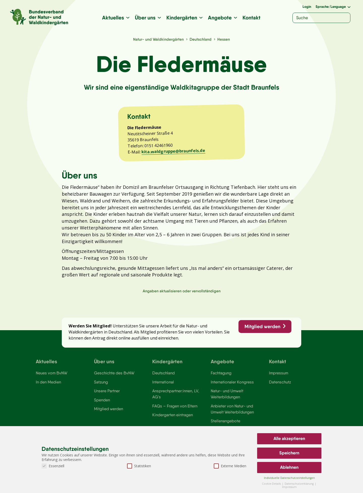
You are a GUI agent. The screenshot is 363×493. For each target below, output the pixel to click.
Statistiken (139, 465)
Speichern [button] (289, 453)
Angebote (220, 17)
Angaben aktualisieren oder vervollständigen (181, 292)
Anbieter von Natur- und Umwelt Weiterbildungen (232, 411)
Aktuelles (113, 17)
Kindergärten (181, 17)
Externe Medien (230, 465)
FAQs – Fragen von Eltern (174, 408)
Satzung (101, 383)
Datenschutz (280, 383)
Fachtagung (221, 374)
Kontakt (251, 17)
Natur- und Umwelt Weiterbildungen (227, 396)
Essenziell (53, 465)
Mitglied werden (262, 328)
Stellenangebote (225, 423)
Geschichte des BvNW (114, 374)
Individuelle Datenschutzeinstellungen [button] (289, 478)
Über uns (145, 17)
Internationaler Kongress (232, 383)
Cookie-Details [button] (272, 483)
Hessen (223, 39)
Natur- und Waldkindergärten (158, 39)
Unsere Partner (106, 393)
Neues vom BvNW (51, 374)
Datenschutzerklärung (299, 483)
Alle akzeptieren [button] (289, 438)
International (163, 383)
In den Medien (48, 383)
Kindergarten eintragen (172, 417)
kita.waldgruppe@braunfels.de (173, 151)
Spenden (102, 401)
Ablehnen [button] (289, 467)
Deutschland (200, 39)
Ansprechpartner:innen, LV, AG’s (175, 396)
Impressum (278, 374)
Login (306, 6)
